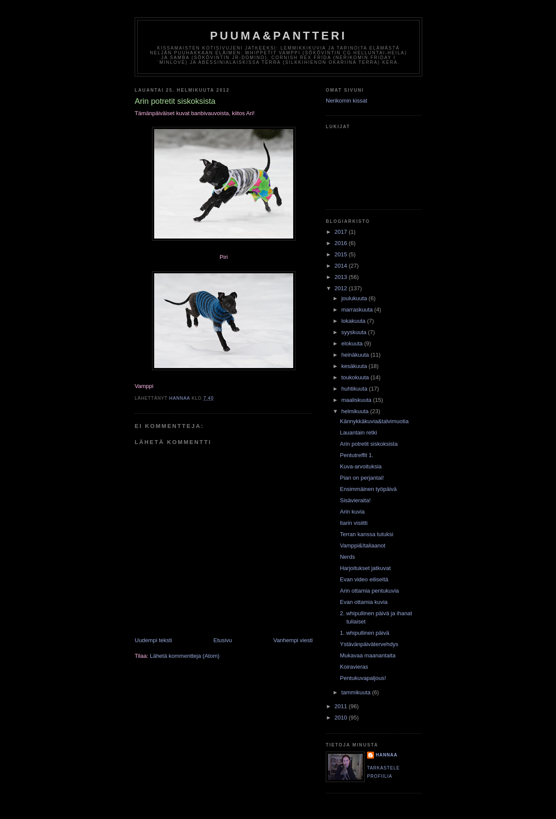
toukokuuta (356, 377)
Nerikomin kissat (346, 100)
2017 (341, 232)
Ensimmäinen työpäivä (368, 489)
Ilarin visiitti (353, 523)
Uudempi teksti (153, 640)
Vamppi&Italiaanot (362, 545)
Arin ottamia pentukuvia (369, 590)
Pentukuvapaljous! (363, 678)
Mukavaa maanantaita (367, 655)
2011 (341, 706)
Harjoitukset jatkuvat (365, 568)
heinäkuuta (356, 354)
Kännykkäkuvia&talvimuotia (374, 421)
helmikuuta (355, 411)
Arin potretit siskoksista (368, 444)
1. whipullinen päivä (364, 633)
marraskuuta (357, 309)
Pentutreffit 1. (356, 455)
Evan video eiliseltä (364, 579)
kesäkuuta (355, 366)
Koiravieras (354, 666)
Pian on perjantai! (362, 477)
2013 (341, 277)
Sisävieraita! (355, 500)
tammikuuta (356, 692)
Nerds (347, 557)
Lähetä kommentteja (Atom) (184, 656)
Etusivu (222, 640)
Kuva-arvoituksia (360, 466)
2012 (341, 288)
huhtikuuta (355, 388)
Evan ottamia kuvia (363, 602)
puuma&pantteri (278, 35)
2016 (341, 243)
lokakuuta (354, 321)
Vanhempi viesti (293, 640)
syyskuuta (354, 332)
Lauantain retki (358, 432)
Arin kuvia (352, 511)
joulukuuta (355, 298)
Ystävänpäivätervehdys (369, 644)
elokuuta (352, 343)
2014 (341, 265)
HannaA (386, 755)
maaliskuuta (357, 400)
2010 (341, 717)
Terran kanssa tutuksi (366, 534)
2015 (341, 254)
